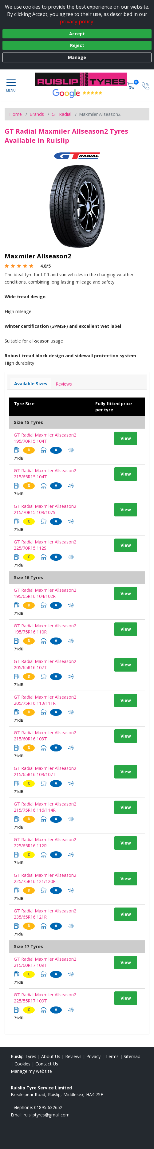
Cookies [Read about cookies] (22, 1064)
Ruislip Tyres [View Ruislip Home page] (23, 1056)
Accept (77, 34)
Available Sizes (30, 383)
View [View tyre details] (125, 438)
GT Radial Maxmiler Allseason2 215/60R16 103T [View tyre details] (45, 736)
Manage (77, 57)
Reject (77, 45)
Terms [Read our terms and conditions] (112, 1056)
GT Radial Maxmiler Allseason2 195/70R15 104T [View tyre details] (45, 438)
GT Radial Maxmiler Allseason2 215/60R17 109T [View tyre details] (45, 962)
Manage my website (31, 1071)
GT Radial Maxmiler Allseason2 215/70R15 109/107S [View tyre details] (45, 509)
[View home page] (84, 79)
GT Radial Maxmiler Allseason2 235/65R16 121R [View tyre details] (45, 914)
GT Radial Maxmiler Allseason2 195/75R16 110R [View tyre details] (45, 629)
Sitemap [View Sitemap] (132, 1056)
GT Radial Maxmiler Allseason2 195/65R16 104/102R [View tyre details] (45, 593)
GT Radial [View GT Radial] (61, 114)
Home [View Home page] (15, 114)
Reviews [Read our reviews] (73, 1056)
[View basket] (131, 85)
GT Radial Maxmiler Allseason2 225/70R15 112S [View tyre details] (45, 545)
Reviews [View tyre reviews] (64, 384)
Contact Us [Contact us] (46, 1064)
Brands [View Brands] (37, 114)
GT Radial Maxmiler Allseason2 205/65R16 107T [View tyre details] (45, 664)
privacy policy (76, 21)
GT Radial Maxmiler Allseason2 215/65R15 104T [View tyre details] (45, 474)
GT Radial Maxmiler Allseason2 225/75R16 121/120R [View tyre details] (45, 878)
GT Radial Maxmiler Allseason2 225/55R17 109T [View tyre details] (45, 998)
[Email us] (46, 1115)
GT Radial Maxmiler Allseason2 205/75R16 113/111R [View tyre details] (45, 700)
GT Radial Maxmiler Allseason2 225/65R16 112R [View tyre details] (45, 843)
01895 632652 (48, 1107)
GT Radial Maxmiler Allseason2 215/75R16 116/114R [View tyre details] (45, 807)
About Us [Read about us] (50, 1056)
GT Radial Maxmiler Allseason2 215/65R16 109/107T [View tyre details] (45, 771)
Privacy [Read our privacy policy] (93, 1056)
